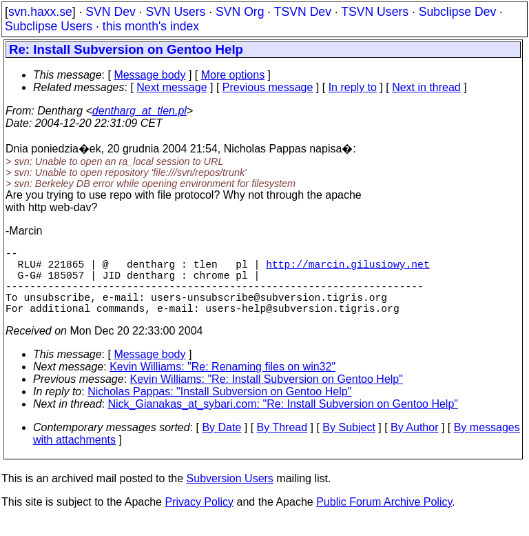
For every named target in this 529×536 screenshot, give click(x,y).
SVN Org (240, 12)
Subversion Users (230, 495)
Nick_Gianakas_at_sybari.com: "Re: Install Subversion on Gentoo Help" (283, 420)
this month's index (151, 26)
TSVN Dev (302, 12)
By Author (414, 444)
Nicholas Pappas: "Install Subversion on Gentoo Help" (219, 408)
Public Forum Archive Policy (384, 518)
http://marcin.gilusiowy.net (347, 269)
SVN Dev (110, 12)
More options (233, 75)
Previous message (267, 87)
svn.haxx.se (40, 12)
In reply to (353, 87)
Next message (171, 87)
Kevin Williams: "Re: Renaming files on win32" (222, 383)
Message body (149, 75)
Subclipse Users (48, 26)
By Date (221, 444)
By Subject (348, 444)
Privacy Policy (199, 518)
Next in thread (426, 87)
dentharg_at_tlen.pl (139, 111)
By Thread (282, 444)
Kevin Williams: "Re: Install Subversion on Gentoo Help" (266, 395)
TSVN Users (374, 12)
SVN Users (175, 12)
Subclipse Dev (457, 12)
